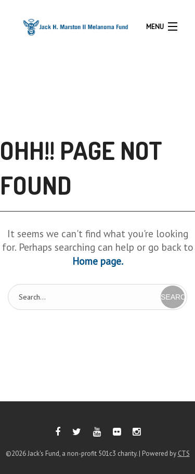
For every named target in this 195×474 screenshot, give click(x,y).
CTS (184, 453)
